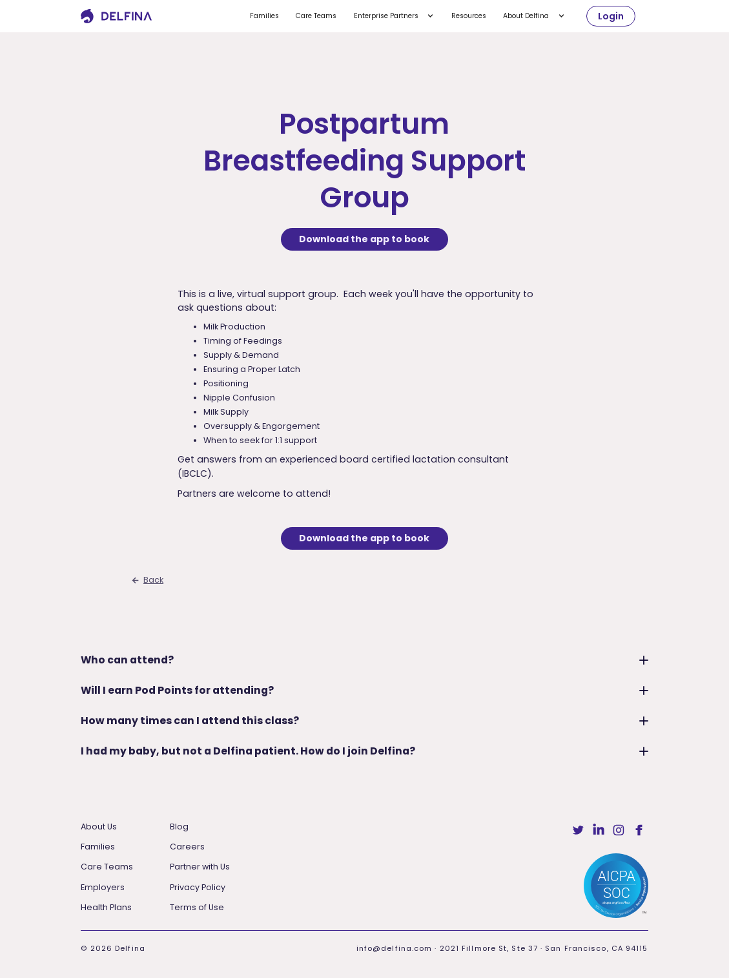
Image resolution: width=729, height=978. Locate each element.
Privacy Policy (197, 887)
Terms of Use (197, 907)
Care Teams (316, 16)
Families (264, 16)
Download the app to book (364, 239)
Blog (179, 826)
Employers (103, 887)
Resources (468, 16)
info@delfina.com (394, 948)
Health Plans (106, 907)
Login (611, 16)
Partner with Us (200, 866)
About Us (99, 826)
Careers (187, 846)
